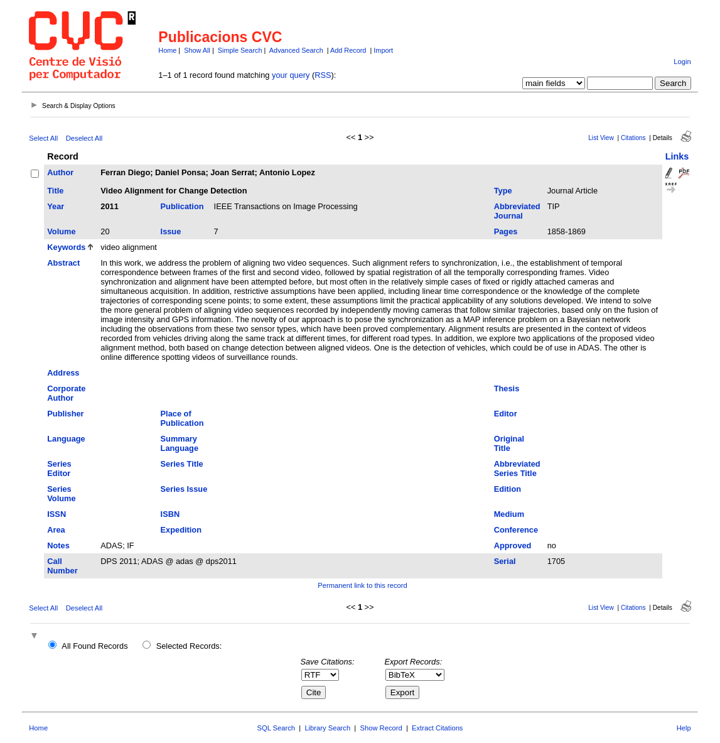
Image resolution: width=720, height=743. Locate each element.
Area (56, 529)
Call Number (62, 565)
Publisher (65, 413)
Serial (505, 561)
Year (55, 206)
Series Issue (184, 489)
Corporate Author (66, 393)
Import (383, 50)
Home (167, 50)
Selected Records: (189, 646)
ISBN (170, 514)
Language (66, 438)
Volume (61, 231)
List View (601, 137)
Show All (197, 50)
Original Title (509, 443)
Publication (182, 206)
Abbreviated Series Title (517, 468)
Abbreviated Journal (517, 211)
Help (684, 728)
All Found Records (94, 646)
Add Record (348, 50)
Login (682, 61)
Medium (509, 514)
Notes (58, 545)
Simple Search (240, 50)
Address (63, 372)
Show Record (381, 728)
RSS (322, 75)
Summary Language (179, 443)
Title (55, 190)
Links (677, 156)
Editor (505, 413)
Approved (513, 545)
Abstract (63, 263)
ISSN (56, 514)
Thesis (507, 388)
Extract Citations (437, 728)
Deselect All (84, 138)
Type (503, 190)
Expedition (181, 529)
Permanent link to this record (362, 585)
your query (290, 75)
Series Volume (61, 493)
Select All (43, 138)
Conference (516, 529)
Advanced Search (296, 50)
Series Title (182, 464)
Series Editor (59, 468)
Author (60, 172)
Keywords (66, 247)
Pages (506, 231)
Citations (633, 137)
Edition (507, 489)
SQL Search (276, 728)
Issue (171, 231)
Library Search (327, 728)
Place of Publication (182, 418)
